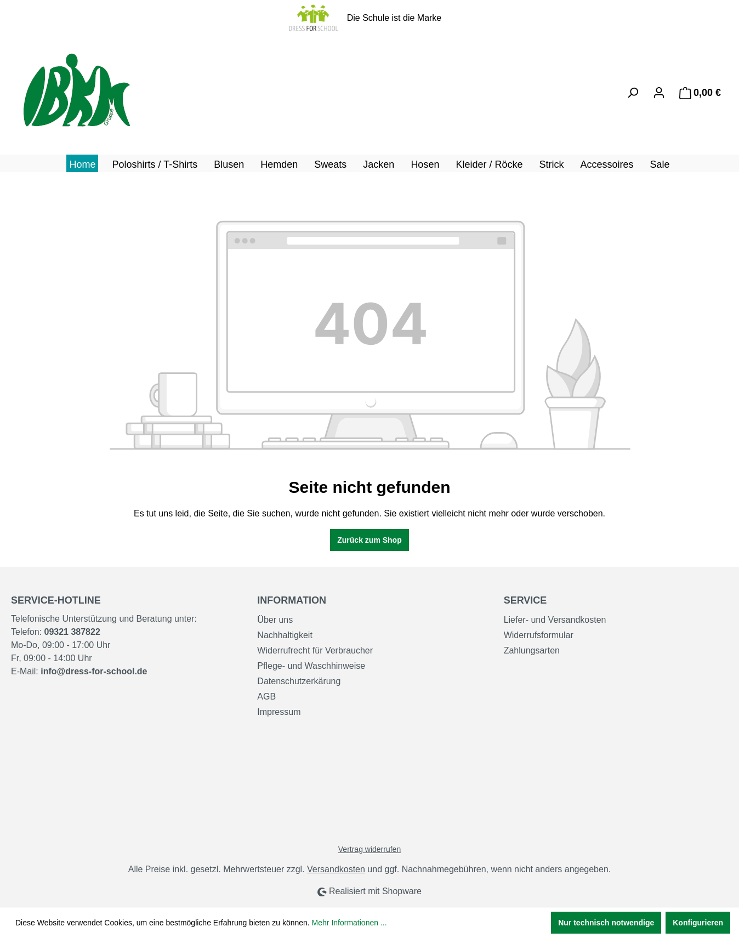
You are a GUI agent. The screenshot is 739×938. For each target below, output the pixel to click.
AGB (266, 696)
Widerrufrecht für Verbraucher (315, 650)
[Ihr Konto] (659, 93)
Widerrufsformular (538, 635)
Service (525, 600)
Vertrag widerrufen (369, 849)
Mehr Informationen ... (349, 922)
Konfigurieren (698, 922)
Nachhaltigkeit (284, 635)
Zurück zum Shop (369, 540)
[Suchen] (632, 93)
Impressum (278, 712)
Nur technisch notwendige (606, 922)
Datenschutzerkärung (298, 681)
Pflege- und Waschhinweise (311, 665)
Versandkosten (336, 869)
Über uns (275, 619)
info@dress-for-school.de (94, 671)
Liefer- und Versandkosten (555, 619)
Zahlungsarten (532, 650)
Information (291, 600)
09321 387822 (72, 631)
